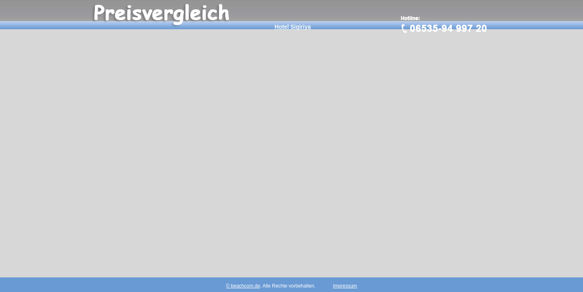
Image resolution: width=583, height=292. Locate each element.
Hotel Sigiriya (292, 27)
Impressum (345, 286)
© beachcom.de (243, 286)
